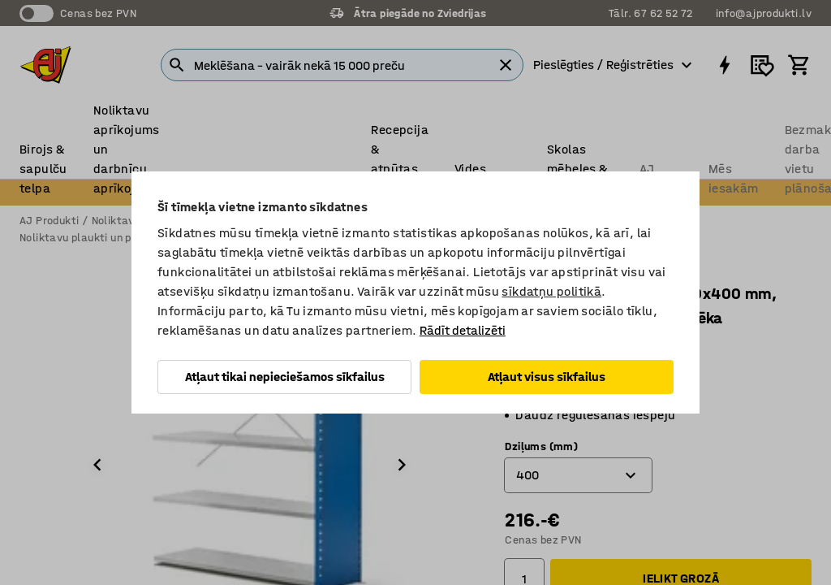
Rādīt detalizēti (463, 330)
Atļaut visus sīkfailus (546, 376)
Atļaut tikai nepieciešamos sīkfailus (285, 376)
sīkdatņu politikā (551, 291)
